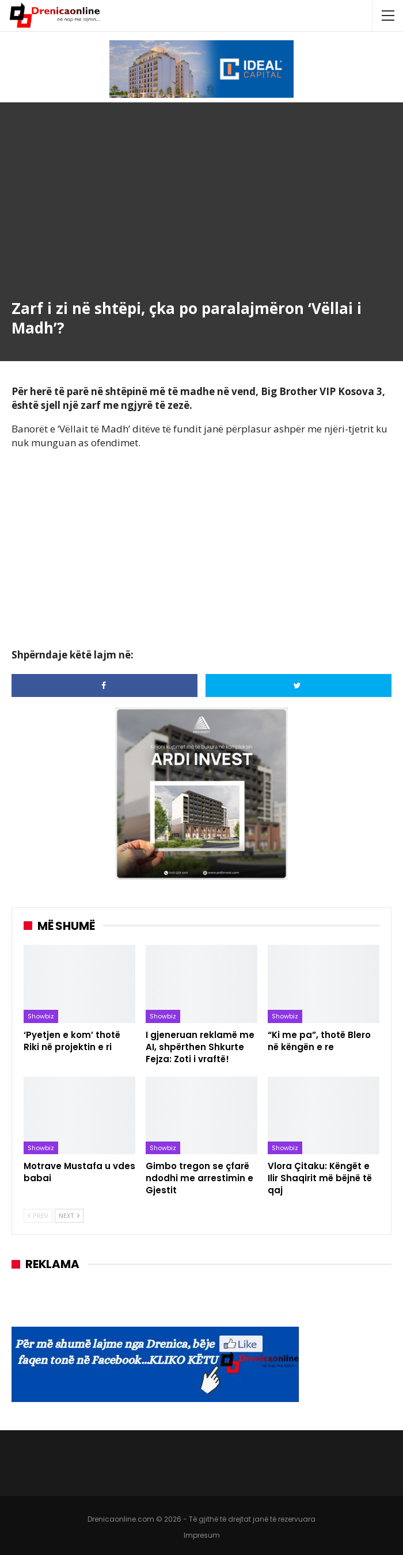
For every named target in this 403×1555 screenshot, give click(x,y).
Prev (38, 1215)
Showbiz (41, 1016)
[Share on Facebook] (104, 685)
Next (69, 1215)
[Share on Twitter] (298, 685)
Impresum (202, 1535)
